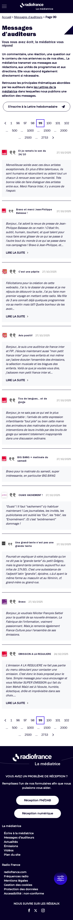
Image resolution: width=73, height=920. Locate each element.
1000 (30, 130)
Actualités (11, 842)
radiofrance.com (15, 872)
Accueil (6, 17)
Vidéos (8, 850)
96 (18, 123)
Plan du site (12, 854)
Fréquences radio (16, 876)
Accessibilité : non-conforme (24, 893)
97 (25, 123)
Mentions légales (16, 880)
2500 (28, 137)
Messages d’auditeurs (28, 17)
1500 (46, 130)
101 (57, 123)
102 (66, 123)
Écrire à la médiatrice (19, 833)
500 (14, 130)
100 (48, 123)
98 (32, 123)
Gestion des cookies (18, 885)
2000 (63, 130)
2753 (44, 137)
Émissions (11, 846)
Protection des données (21, 889)
